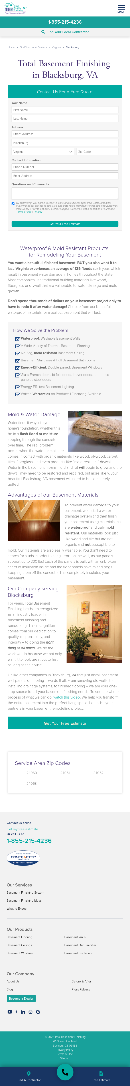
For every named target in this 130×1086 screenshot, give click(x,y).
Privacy (38, 212)
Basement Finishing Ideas (24, 900)
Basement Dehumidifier (80, 945)
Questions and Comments (30, 184)
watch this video (66, 697)
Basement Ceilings (19, 945)
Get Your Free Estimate (65, 723)
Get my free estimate (22, 829)
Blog (10, 989)
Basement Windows (20, 953)
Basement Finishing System (25, 892)
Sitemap (65, 1058)
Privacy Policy (65, 1050)
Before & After (81, 981)
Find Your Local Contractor (65, 32)
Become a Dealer (21, 998)
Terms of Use (24, 212)
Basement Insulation (78, 953)
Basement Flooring (19, 937)
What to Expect (17, 908)
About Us (13, 981)
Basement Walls (74, 937)
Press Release (81, 989)
